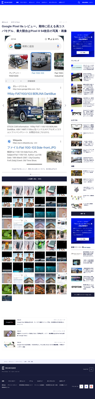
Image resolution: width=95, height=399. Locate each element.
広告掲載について (63, 385)
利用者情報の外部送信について (26, 385)
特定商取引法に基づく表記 (52, 385)
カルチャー (44, 2)
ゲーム (38, 2)
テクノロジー (23, 2)
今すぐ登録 (82, 52)
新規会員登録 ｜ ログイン (87, 2)
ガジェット (32, 2)
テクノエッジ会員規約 (39, 385)
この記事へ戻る (34, 179)
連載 (17, 2)
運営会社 (4, 385)
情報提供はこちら (6, 387)
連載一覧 (83, 213)
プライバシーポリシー (12, 385)
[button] (3, 105)
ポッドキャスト (53, 2)
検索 (79, 2)
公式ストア (62, 2)
